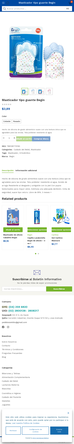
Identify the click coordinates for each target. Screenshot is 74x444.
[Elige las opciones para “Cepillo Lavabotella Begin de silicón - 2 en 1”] (37, 229)
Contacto (6, 345)
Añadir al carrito (28, 138)
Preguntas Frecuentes (12, 353)
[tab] (8, 170)
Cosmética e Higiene (11, 393)
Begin (11, 156)
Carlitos (55, 234)
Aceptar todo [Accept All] (59, 431)
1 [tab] (35, 253)
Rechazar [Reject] (13, 430)
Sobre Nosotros (9, 341)
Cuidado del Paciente (11, 397)
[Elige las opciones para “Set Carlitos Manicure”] (61, 229)
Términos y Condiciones (12, 349)
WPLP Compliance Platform (40, 438)
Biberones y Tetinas (11, 373)
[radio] (6, 121)
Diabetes (6, 400)
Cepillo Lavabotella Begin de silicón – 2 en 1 (36, 240)
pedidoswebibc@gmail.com (14, 322)
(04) (12, 306)
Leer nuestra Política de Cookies (25, 423)
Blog (4, 357)
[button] (66, 2)
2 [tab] (38, 253)
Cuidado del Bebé (22, 149)
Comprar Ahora (50, 138)
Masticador (36, 149)
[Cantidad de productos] (9, 138)
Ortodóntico (24, 153)
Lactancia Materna (10, 384)
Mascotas (6, 388)
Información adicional (26, 170)
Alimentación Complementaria (16, 377)
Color (4, 116)
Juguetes (6, 404)
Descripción (8, 170)
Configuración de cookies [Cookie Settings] (35, 431)
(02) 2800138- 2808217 (23, 310)
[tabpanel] (13, 228)
